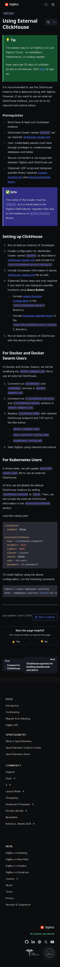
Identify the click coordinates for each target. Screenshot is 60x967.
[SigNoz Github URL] (27, 942)
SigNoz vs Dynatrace (17, 872)
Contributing (12, 712)
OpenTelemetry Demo (18, 754)
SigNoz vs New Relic (17, 859)
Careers (10, 878)
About (9, 885)
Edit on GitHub (45, 617)
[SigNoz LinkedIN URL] (33, 942)
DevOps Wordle (15, 810)
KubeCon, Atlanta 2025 (18, 823)
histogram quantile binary (38, 315)
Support (10, 772)
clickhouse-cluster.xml (36, 137)
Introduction (12, 705)
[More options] (54, 22)
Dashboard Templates (18, 804)
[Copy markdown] (48, 22)
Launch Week (13, 791)
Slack (9, 778)
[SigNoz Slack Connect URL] (39, 942)
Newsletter (12, 817)
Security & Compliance (18, 904)
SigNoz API (12, 725)
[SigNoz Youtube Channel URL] (52, 942)
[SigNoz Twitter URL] (46, 942)
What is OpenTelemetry (19, 741)
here (42, 69)
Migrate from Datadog (18, 718)
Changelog (12, 797)
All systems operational (42, 933)
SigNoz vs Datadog (16, 852)
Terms (9, 891)
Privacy (10, 898)
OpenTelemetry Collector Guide (23, 747)
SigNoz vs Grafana (16, 865)
